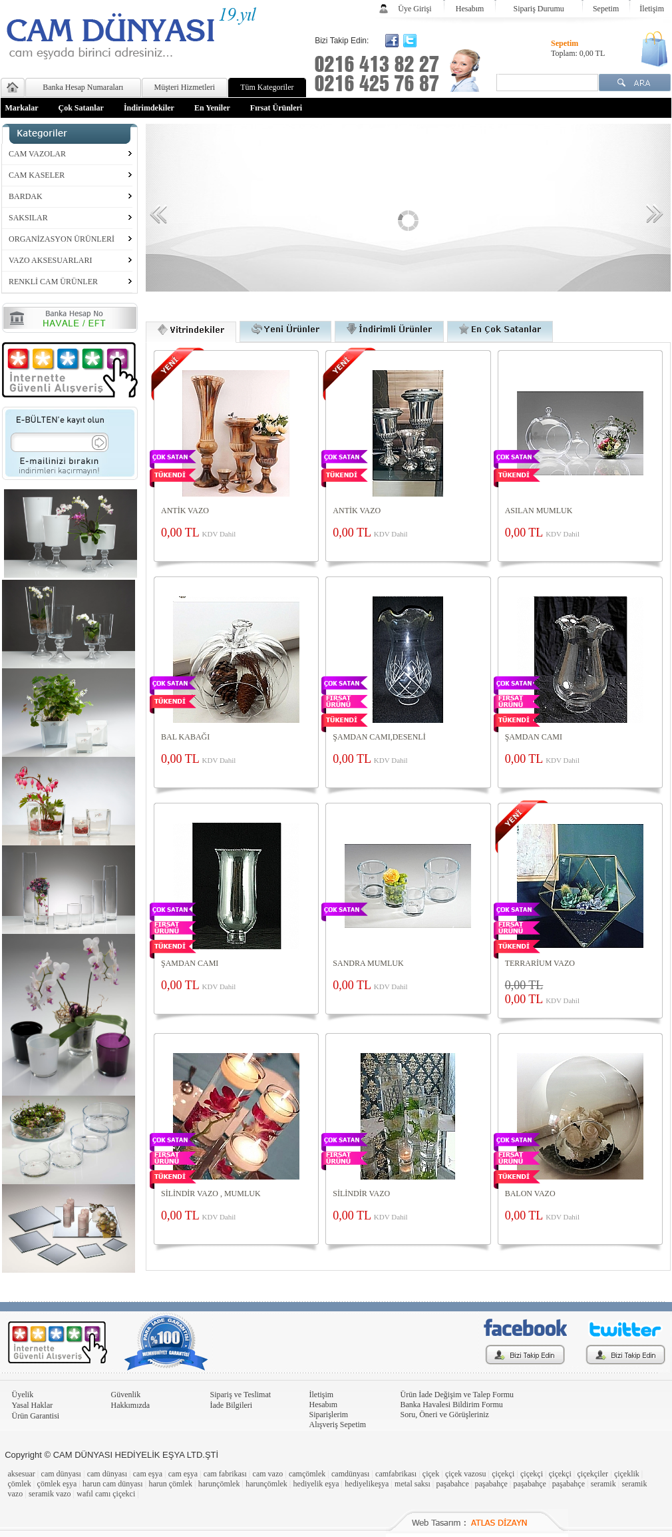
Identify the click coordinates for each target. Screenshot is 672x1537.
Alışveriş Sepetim (338, 1424)
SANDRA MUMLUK (368, 963)
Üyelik (23, 1394)
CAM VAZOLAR (37, 153)
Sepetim (606, 8)
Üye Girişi (414, 8)
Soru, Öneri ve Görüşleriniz (445, 1414)
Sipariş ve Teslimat (240, 1394)
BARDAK (26, 196)
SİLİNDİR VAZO (361, 1193)
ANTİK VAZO (185, 510)
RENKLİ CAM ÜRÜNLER (53, 281)
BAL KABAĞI (185, 737)
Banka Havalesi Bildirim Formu (452, 1404)
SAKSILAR (28, 217)
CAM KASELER (37, 175)
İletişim (651, 8)
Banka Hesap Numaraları (83, 87)
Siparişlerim (329, 1414)
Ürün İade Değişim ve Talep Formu (457, 1394)
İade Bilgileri (231, 1405)
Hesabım (470, 8)
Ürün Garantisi (36, 1416)
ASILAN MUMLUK (539, 510)
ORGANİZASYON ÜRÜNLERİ (61, 239)
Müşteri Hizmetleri (185, 87)
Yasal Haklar (32, 1405)
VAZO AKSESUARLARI (50, 260)
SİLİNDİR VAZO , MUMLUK (211, 1193)
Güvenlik (126, 1394)
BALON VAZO (530, 1193)
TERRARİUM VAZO (540, 963)
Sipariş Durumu (539, 8)
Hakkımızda (130, 1405)
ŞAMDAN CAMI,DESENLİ (379, 737)
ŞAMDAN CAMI (533, 737)
